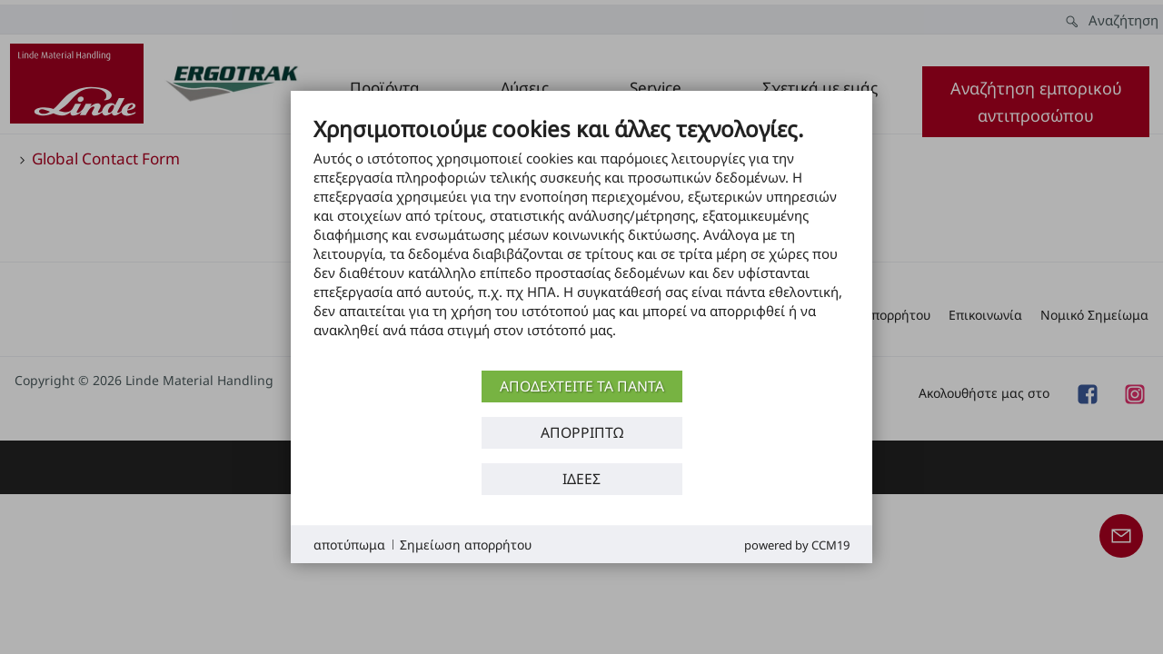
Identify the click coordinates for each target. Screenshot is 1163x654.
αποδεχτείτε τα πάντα (582, 386)
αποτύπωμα (349, 544)
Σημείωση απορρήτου (466, 544)
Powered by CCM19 (797, 545)
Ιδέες (581, 479)
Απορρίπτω (582, 432)
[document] (581, 240)
